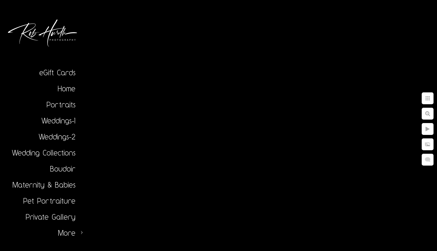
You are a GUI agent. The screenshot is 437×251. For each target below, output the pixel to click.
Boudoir (62, 169)
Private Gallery (50, 217)
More (66, 233)
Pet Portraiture (49, 201)
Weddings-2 (57, 136)
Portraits (61, 104)
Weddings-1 (58, 120)
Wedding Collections (43, 153)
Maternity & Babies (44, 185)
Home (66, 88)
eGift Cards (57, 72)
